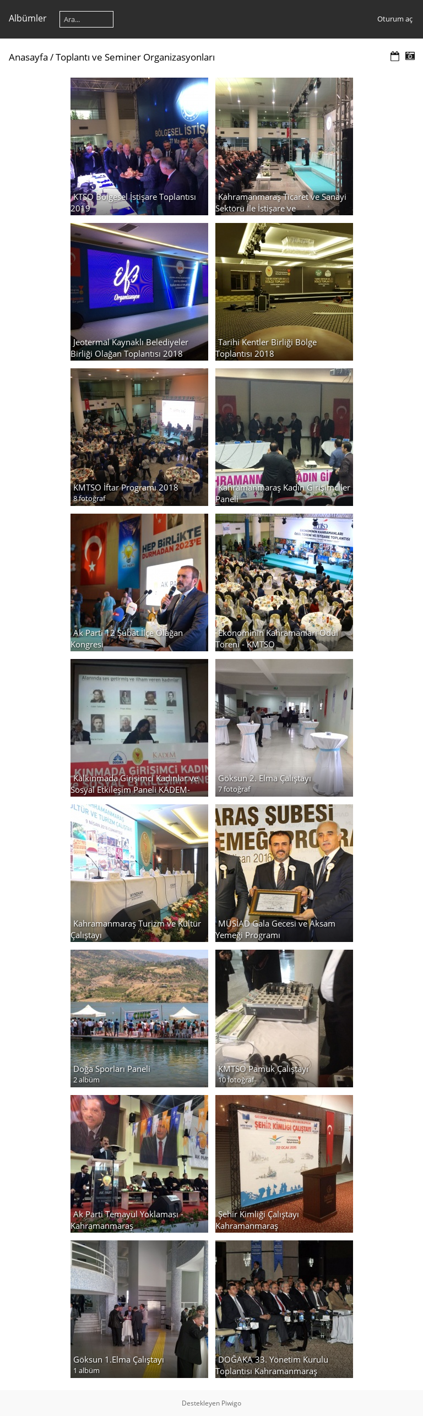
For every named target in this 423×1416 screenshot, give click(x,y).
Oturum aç (395, 19)
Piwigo (231, 1403)
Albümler (28, 18)
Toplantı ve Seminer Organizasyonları (135, 57)
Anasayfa (28, 57)
